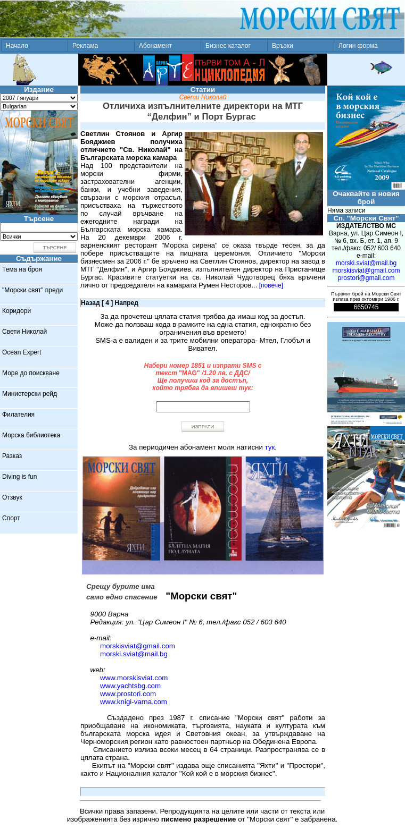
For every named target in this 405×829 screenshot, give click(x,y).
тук (270, 447)
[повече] (271, 285)
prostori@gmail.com (366, 278)
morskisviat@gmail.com (137, 646)
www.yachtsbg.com (130, 686)
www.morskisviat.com (134, 678)
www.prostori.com (128, 694)
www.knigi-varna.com (133, 702)
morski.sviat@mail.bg (134, 654)
